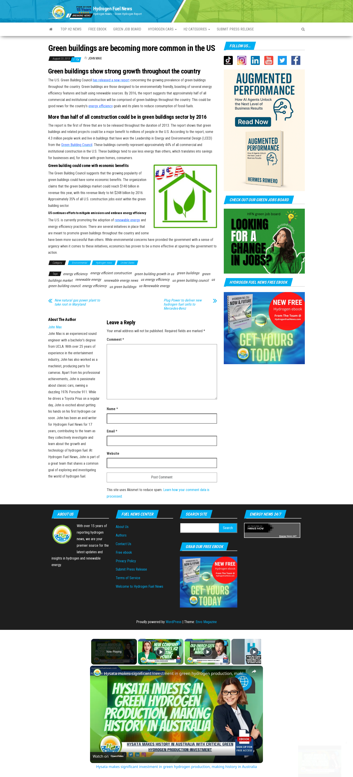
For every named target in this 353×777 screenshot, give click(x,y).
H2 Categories (196, 29)
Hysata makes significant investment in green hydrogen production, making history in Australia (176, 673)
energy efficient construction (111, 273)
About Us (122, 527)
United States (127, 262)
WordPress (173, 622)
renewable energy (88, 279)
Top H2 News (71, 29)
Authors (121, 535)
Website (113, 453)
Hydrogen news (104, 262)
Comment (115, 339)
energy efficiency (75, 274)
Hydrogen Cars (162, 29)
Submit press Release (235, 29)
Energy (282, 536)
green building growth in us (154, 274)
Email (112, 431)
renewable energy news (121, 280)
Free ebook (97, 29)
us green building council (190, 280)
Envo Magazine (206, 622)
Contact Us (123, 544)
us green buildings (122, 287)
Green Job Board (127, 29)
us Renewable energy (154, 286)
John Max (95, 58)
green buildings (188, 273)
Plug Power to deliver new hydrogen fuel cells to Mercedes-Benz (182, 304)
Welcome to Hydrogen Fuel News (139, 586)
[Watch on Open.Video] (108, 756)
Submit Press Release (131, 569)
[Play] (206, 651)
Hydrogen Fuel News (112, 8)
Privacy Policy (126, 561)
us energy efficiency (155, 279)
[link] (97, 672)
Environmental (79, 262)
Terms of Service (128, 578)
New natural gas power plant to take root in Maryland (77, 302)
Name (112, 409)
